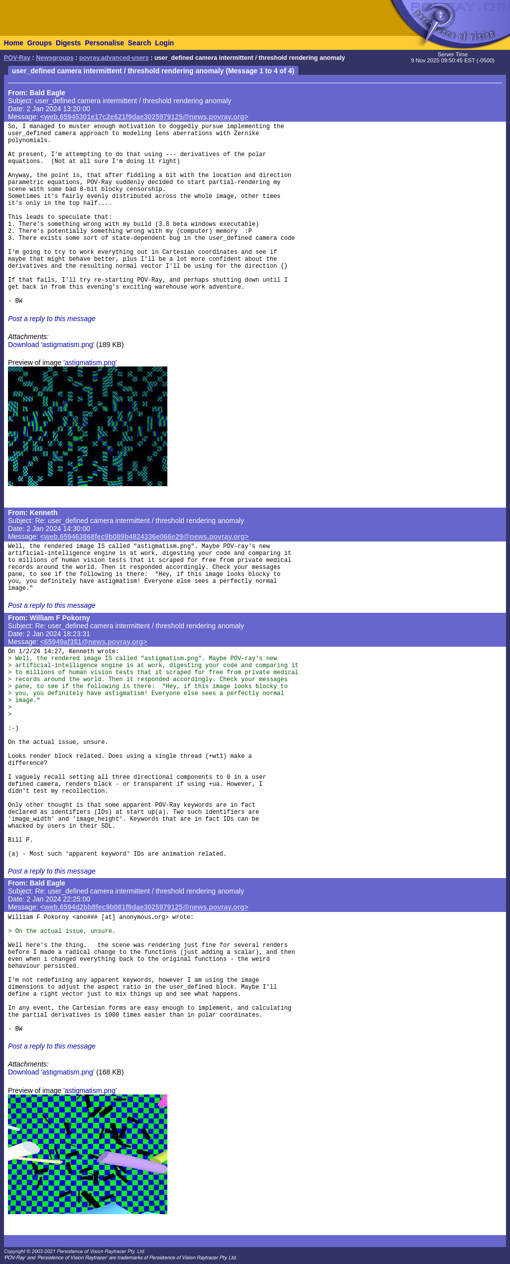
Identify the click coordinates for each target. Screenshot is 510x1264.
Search (139, 43)
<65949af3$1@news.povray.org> (93, 642)
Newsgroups (55, 57)
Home (13, 43)
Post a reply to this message (52, 319)
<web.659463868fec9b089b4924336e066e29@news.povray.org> (144, 537)
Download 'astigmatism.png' (51, 345)
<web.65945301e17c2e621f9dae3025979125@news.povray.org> (144, 117)
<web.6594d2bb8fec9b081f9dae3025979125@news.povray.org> (144, 907)
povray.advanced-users (114, 57)
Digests (68, 43)
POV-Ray (17, 57)
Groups (39, 43)
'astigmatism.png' (90, 362)
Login (164, 43)
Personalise (104, 43)
